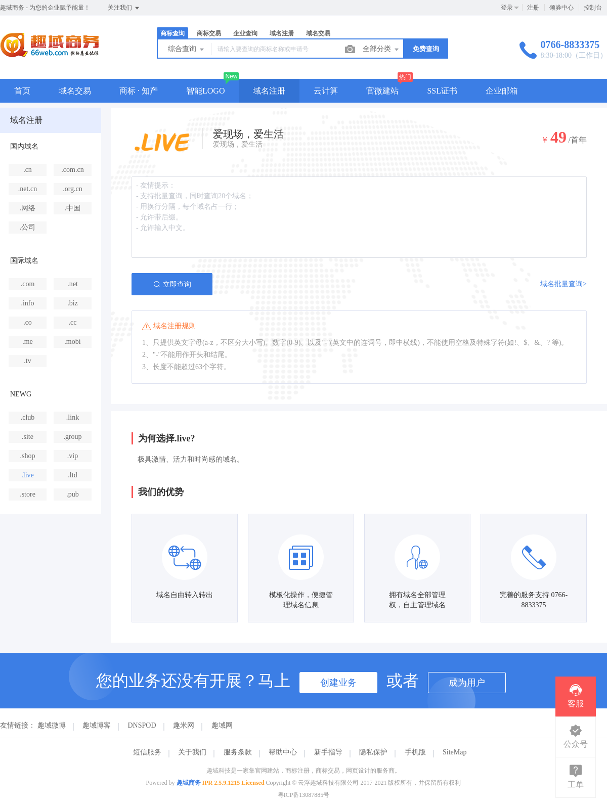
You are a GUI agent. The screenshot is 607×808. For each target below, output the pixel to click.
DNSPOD (142, 725)
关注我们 (124, 8)
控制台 (593, 7)
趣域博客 (96, 725)
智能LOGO (205, 90)
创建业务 (338, 683)
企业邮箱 (502, 90)
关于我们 (192, 752)
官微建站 (382, 90)
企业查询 (245, 33)
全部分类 (381, 49)
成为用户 (467, 683)
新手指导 (328, 752)
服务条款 (238, 752)
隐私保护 (373, 752)
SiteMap (454, 752)
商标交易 (209, 33)
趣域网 (222, 725)
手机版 (415, 752)
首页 (22, 90)
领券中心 (561, 7)
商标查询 (172, 33)
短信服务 (147, 752)
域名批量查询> (563, 284)
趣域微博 (51, 725)
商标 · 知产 (138, 90)
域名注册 (282, 33)
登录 (507, 7)
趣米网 (183, 725)
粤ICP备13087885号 (304, 794)
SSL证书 (442, 90)
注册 (533, 7)
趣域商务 (189, 782)
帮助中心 (283, 752)
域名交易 (318, 33)
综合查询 (186, 49)
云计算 (326, 90)
